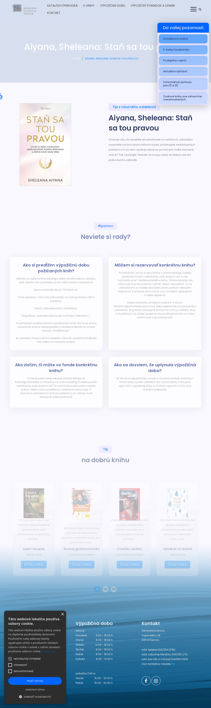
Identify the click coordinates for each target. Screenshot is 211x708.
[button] (35, 697)
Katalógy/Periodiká (62, 6)
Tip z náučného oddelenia (134, 109)
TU (172, 664)
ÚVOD (76, 62)
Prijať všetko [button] (35, 680)
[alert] (35, 657)
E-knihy (88, 6)
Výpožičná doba (112, 6)
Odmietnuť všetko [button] (35, 689)
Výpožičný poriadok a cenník (153, 6)
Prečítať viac (48, 651)
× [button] (62, 614)
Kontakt (53, 13)
